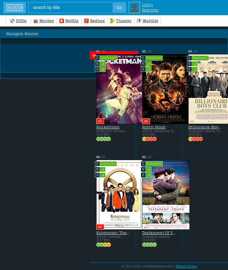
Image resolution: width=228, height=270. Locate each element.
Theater (120, 20)
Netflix (69, 20)
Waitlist (147, 20)
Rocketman (108, 127)
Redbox (94, 20)
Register (150, 10)
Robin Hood (154, 127)
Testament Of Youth (158, 233)
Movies (43, 20)
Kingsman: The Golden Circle (112, 233)
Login (147, 4)
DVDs (18, 20)
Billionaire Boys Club (205, 127)
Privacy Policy (186, 266)
